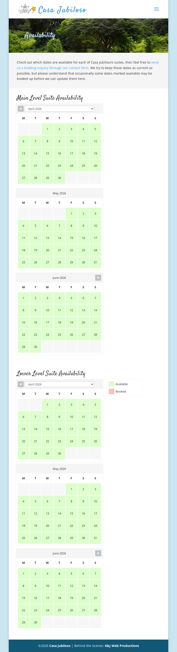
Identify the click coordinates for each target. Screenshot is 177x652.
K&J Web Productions (122, 645)
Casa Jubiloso (60, 645)
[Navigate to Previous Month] (21, 109)
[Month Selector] (59, 109)
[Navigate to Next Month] (98, 278)
